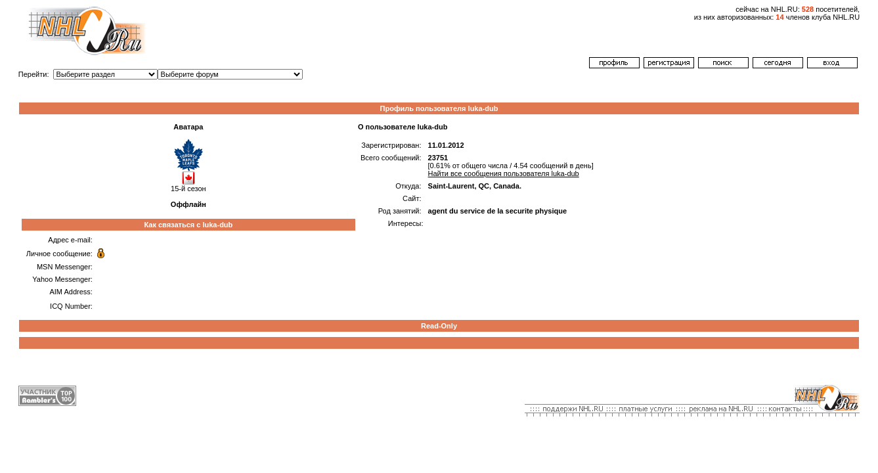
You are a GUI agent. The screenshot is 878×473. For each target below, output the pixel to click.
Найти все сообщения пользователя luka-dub (503, 173)
